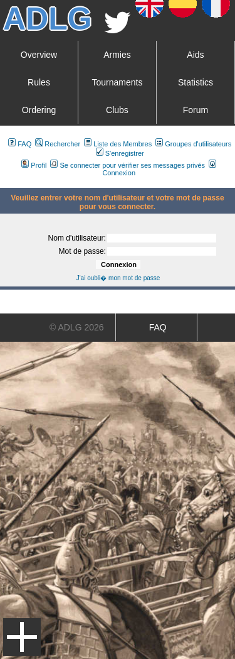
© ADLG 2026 (77, 327)
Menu (22, 637)
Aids (195, 55)
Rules (39, 82)
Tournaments (117, 82)
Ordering (39, 110)
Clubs (117, 110)
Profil (33, 165)
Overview (39, 55)
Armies (117, 55)
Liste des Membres (118, 144)
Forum (195, 110)
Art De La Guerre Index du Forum (5, 183)
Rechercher (57, 144)
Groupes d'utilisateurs (193, 144)
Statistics (195, 82)
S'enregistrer (120, 153)
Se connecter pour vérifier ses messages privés (127, 165)
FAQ (19, 144)
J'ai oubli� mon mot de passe (118, 278)
